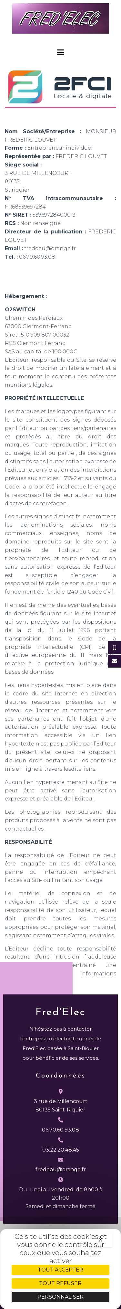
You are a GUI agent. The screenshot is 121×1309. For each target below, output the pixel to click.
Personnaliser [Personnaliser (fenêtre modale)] (60, 1297)
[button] (60, 51)
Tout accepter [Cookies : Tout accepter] (60, 1270)
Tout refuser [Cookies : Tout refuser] (60, 1283)
